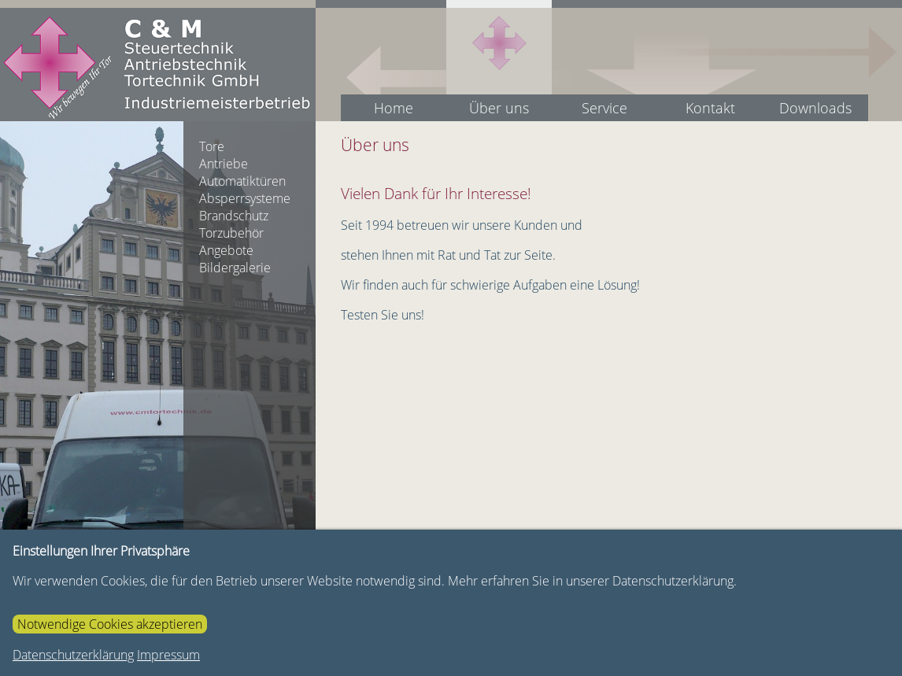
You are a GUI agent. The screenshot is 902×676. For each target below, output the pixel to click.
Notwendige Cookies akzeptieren (109, 624)
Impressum (168, 654)
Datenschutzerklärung (73, 654)
